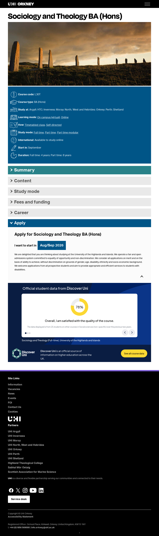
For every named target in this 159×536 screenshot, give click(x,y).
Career (19, 212)
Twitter (18, 490)
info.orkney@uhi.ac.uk (43, 527)
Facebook (11, 490)
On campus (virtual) (48, 117)
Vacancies (14, 389)
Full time (39, 132)
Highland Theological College (25, 463)
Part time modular (67, 132)
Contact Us (14, 407)
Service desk (19, 499)
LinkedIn (41, 490)
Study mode (24, 191)
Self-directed (54, 125)
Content (20, 181)
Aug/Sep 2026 (51, 245)
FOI (10, 402)
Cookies (13, 411)
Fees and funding (30, 202)
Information (15, 384)
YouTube (33, 490)
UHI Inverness (16, 436)
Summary (22, 170)
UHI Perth (14, 454)
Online (65, 117)
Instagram (25, 490)
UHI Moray (14, 440)
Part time (50, 132)
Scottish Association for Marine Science (32, 472)
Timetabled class (35, 125)
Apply (18, 223)
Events (12, 398)
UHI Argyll (14, 431)
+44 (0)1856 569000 (20, 527)
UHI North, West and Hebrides (26, 445)
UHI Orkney (15, 449)
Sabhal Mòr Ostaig (19, 467)
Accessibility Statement (20, 517)
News (11, 393)
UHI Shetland (15, 458)
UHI (10, 478)
